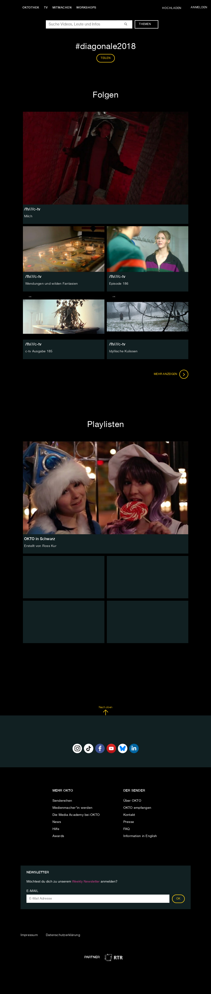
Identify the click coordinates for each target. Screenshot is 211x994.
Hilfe (55, 829)
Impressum (29, 935)
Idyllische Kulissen (123, 351)
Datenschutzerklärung (63, 935)
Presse (128, 822)
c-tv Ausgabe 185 (39, 351)
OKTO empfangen (137, 807)
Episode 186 (119, 283)
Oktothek (30, 7)
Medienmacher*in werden (72, 807)
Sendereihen (62, 800)
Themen (147, 24)
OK (178, 898)
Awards (58, 836)
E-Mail (32, 891)
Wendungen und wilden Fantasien (51, 283)
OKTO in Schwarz (39, 539)
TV (46, 7)
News (56, 822)
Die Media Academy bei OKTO (76, 815)
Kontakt (129, 815)
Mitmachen (62, 7)
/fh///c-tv (33, 276)
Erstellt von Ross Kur (40, 546)
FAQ (126, 829)
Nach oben (105, 710)
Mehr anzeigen (171, 374)
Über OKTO (132, 800)
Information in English (140, 836)
